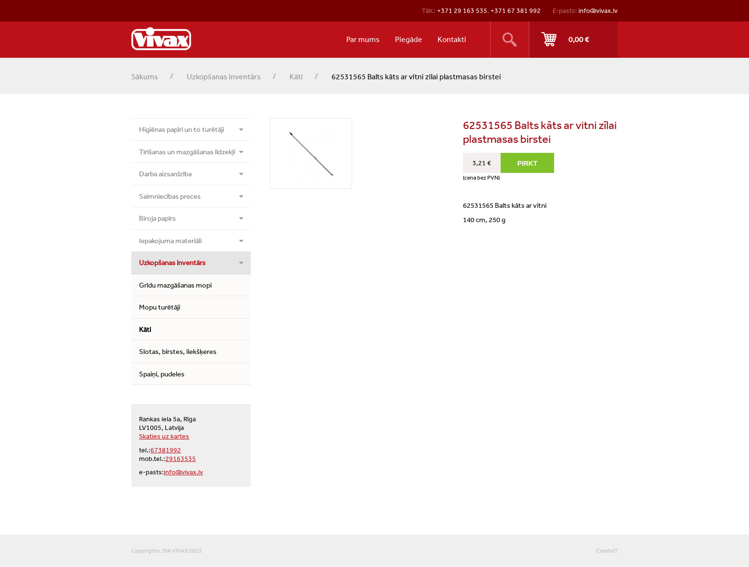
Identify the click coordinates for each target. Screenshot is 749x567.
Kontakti (452, 39)
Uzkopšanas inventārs (224, 76)
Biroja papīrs (157, 218)
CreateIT (607, 551)
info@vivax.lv (598, 10)
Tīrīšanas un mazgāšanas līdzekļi (187, 151)
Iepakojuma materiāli (170, 240)
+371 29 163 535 (462, 10)
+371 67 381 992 (516, 10)
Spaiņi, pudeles (161, 373)
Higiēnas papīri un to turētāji (181, 129)
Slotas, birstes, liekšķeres (177, 351)
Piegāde (408, 39)
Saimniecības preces (170, 196)
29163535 (180, 458)
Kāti (296, 76)
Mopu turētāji (159, 306)
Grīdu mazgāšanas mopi (175, 284)
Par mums (363, 39)
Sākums (144, 76)
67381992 (165, 450)
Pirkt (573, 39)
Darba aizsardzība (165, 173)
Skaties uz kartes (164, 436)
